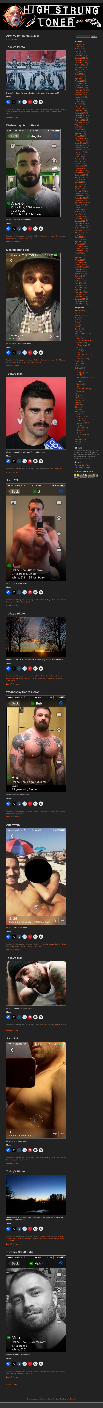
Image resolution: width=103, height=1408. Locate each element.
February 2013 (80, 262)
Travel (77, 414)
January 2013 (80, 265)
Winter (13, 680)
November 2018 (81, 118)
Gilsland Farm (21, 1238)
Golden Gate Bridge (84, 377)
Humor (77, 336)
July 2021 (78, 44)
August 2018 (79, 125)
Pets (76, 393)
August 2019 (79, 97)
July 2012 (78, 276)
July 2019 (78, 99)
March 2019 (79, 109)
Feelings (80, 350)
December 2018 (81, 115)
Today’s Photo (15, 47)
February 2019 (80, 111)
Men (52, 236)
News (77, 366)
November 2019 (81, 90)
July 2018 (78, 127)
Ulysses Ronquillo (70, 1399)
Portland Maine (56, 111)
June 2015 (79, 209)
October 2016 (80, 175)
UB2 (78, 386)
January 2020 (80, 86)
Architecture (45, 109)
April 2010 (78, 290)
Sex (76, 402)
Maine (52, 109)
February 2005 (80, 297)
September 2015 (81, 203)
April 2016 (78, 187)
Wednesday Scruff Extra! (22, 125)
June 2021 (79, 47)
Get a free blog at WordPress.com (37, 1399)
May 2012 (78, 281)
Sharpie (78, 405)
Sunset (60, 678)
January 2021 (80, 58)
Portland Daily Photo (82, 465)
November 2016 (81, 173)
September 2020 (81, 67)
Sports (77, 409)
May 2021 (78, 49)
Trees (8, 680)
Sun (7, 1240)
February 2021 (80, 56)
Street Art (78, 412)
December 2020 (81, 60)
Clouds (8, 678)
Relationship (79, 400)
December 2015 (81, 196)
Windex (79, 391)
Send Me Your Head (82, 467)
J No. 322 (12, 480)
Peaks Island (82, 345)
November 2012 (81, 269)
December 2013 (81, 251)
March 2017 (79, 164)
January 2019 (80, 113)
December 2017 (81, 143)
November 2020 (81, 63)
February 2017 (80, 166)
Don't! (79, 375)
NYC (78, 432)
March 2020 (79, 81)
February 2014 (80, 246)
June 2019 (79, 102)
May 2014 (78, 239)
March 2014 (79, 244)
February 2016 (80, 191)
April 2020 (78, 79)
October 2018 (80, 120)
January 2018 (80, 141)
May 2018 (78, 131)
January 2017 (80, 168)
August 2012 (79, 274)
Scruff (31, 238)
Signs (77, 407)
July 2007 (78, 294)
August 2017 (79, 152)
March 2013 (79, 260)
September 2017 (81, 150)
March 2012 (79, 285)
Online (56, 236)
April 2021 (78, 51)
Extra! (14, 238)
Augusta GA (81, 416)
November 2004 (81, 304)
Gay (48, 236)
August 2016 (79, 177)
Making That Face (17, 249)
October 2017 (80, 148)
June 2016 (79, 182)
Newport (80, 430)
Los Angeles (81, 428)
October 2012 (80, 271)
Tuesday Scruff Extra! (20, 1252)
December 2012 (81, 267)
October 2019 (80, 92)
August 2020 (79, 69)
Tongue (79, 384)
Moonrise (51, 1238)
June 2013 (79, 253)
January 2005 (80, 299)
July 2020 (78, 72)
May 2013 (78, 255)
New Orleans (79, 363)
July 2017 (78, 154)
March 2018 (79, 136)
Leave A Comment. (13, 117)
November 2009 (81, 292)
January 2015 (80, 221)
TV (76, 437)
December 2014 (81, 223)
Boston (79, 421)
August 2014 (79, 232)
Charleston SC (82, 423)
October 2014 (80, 228)
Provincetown (81, 435)
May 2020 (78, 76)
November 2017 (81, 145)
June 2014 (79, 237)
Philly (77, 396)
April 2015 (78, 214)
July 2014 (78, 235)
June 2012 (79, 278)
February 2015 (80, 219)
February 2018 (80, 138)
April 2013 (78, 258)
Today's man (58, 468)
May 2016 (78, 184)
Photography (35, 111)
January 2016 (80, 193)
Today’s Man (14, 373)
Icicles (23, 111)
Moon (45, 1238)
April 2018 (78, 134)
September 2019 (81, 95)
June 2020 (79, 74)
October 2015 (80, 200)
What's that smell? (83, 389)
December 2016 (81, 170)
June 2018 (79, 129)
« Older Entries (11, 40)
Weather (63, 109)
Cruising (44, 236)
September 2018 (81, 122)
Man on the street (83, 354)
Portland (57, 109)
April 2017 (78, 161)
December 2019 (81, 88)
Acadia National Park (84, 340)
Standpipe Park (53, 678)
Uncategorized (80, 439)
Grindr (24, 362)
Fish (78, 352)
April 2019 (78, 106)
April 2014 (78, 242)
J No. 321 (12, 1038)
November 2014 (81, 226)
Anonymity (13, 824)
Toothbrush (80, 359)
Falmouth (60, 1236)
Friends (78, 327)
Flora (77, 322)
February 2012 (80, 288)
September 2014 (81, 230)
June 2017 (79, 157)
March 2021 (79, 53)
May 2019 (78, 104)
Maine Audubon (37, 1238)
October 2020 (80, 65)
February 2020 (80, 83)
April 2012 (78, 283)
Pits (78, 357)
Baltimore (80, 419)
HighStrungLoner (81, 334)
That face (62, 360)
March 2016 (79, 189)
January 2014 (80, 249)
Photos (41, 111)
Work (77, 444)
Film (76, 320)
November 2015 (81, 198)
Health (77, 331)
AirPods (79, 370)
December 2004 (81, 301)
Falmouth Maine (11, 1238)
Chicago (79, 425)
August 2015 (79, 205)
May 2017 (78, 159)
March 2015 (79, 216)
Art (76, 313)
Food (77, 324)
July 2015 (78, 207)
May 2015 (78, 212)
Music (77, 361)
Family (77, 318)
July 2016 (78, 180)
